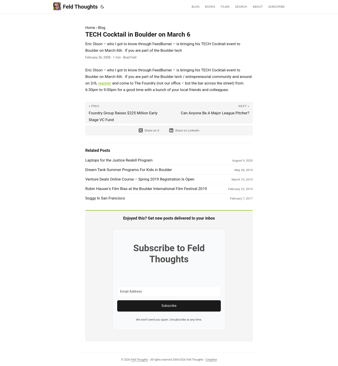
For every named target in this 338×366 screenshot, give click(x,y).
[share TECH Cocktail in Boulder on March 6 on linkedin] (184, 130)
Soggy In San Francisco (105, 198)
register (104, 83)
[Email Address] (169, 291)
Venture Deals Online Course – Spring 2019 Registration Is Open (139, 179)
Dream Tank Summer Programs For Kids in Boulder (128, 169)
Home (90, 28)
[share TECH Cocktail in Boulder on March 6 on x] (149, 130)
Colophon (211, 359)
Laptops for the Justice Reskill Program (118, 160)
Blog (101, 28)
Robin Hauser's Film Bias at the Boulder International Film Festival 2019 (146, 188)
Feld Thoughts (75, 6)
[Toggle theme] (102, 7)
